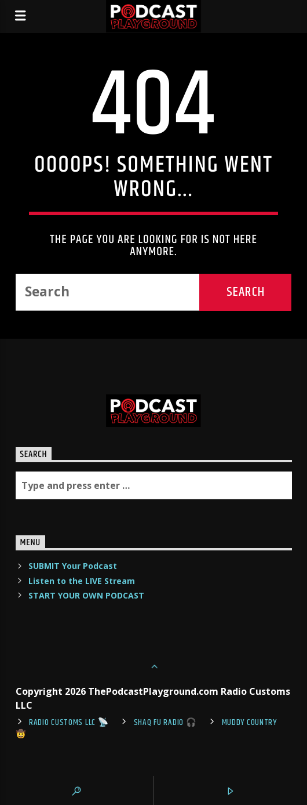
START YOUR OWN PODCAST (86, 595)
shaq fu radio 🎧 (165, 722)
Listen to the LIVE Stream (81, 580)
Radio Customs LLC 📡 (69, 722)
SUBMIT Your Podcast (72, 565)
